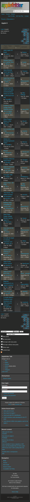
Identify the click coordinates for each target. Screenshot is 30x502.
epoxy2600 (8, 113)
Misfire (6, 366)
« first (25, 29)
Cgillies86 (8, 307)
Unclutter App (18, 404)
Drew (6, 125)
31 (27, 35)
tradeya (7, 74)
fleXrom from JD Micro (8, 440)
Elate (3, 449)
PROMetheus (24, 176)
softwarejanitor (25, 81)
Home (2, 14)
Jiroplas (7, 176)
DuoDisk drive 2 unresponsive (9, 451)
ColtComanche (9, 133)
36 (22, 41)
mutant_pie (8, 243)
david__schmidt (25, 273)
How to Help (15, 491)
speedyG (24, 291)
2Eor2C (24, 121)
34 (24, 39)
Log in (2, 29)
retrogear (25, 159)
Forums (8, 14)
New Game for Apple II (9, 413)
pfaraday (7, 162)
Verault (24, 218)
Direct (9, 404)
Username (5, 385)
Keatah (24, 62)
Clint (6, 186)
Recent (13, 14)
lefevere (24, 142)
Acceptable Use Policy (9, 468)
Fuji (6, 287)
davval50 (7, 293)
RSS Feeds (6, 464)
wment (7, 232)
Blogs (4, 460)
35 (27, 39)
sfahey (24, 241)
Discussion (10, 19)
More (27, 425)
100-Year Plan (19, 16)
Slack (6, 368)
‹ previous (25, 30)
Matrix (6, 362)
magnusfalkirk (25, 284)
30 (24, 35)
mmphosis (25, 302)
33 (27, 37)
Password (5, 389)
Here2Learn (25, 152)
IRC (6, 360)
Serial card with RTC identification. (12, 415)
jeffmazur (4, 441)
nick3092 (4, 433)
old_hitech (8, 255)
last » (26, 43)
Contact (27, 16)
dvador (7, 54)
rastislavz (8, 265)
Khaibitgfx (4, 437)
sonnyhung (8, 275)
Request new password (10, 395)
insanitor (24, 131)
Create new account (9, 393)
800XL (7, 82)
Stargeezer (8, 152)
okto (3, 453)
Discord (7, 364)
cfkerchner (8, 222)
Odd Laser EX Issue (9, 411)
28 (24, 33)
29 (27, 33)
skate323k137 (25, 206)
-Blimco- (7, 64)
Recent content (7, 378)
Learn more (5, 371)
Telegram (7, 369)
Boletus (24, 52)
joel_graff (7, 170)
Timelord (24, 71)
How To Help (11, 16)
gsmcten (7, 198)
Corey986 (8, 99)
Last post (24, 47)
